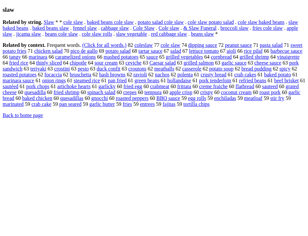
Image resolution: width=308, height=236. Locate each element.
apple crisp (180, 92)
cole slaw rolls (97, 34)
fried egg (133, 86)
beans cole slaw (61, 34)
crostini (62, 68)
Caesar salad (162, 63)
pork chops (37, 86)
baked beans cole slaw (110, 22)
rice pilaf (253, 51)
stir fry (277, 98)
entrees (147, 104)
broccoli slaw (235, 28)
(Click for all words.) (104, 45)
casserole (192, 68)
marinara (38, 57)
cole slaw (73, 22)
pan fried (117, 80)
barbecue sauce (286, 51)
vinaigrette (288, 57)
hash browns (112, 74)
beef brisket (286, 80)
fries (127, 104)
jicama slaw (28, 34)
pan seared (70, 104)
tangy (15, 57)
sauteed (270, 86)
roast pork (270, 92)
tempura (153, 92)
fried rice (18, 63)
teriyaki (38, 68)
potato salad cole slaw (161, 22)
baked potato (277, 74)
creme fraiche (213, 86)
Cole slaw (169, 28)
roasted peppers (132, 98)
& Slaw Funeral (199, 28)
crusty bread (213, 74)
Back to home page (23, 115)
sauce (152, 57)
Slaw (49, 22)
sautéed (10, 86)
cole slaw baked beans (261, 22)
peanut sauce (238, 45)
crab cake (41, 104)
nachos (162, 74)
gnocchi (99, 98)
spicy (285, 68)
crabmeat (159, 86)
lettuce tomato (204, 51)
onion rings (54, 80)
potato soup (221, 68)
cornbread (221, 57)
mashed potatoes (121, 57)
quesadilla (35, 92)
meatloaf (253, 98)
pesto (83, 68)
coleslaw (143, 45)
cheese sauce (267, 63)
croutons (137, 68)
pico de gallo (84, 51)
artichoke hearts (74, 86)
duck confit (108, 68)
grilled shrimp (254, 57)
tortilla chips (196, 104)
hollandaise (179, 80)
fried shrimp (67, 92)
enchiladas (225, 98)
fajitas (169, 104)
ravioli (140, 74)
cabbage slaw (115, 28)
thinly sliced (49, 63)
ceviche (133, 63)
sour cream (106, 63)
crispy (206, 92)
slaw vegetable (131, 34)
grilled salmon (198, 63)
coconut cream (236, 92)
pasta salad (271, 45)
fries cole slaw (268, 28)
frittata (184, 86)
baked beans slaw (50, 28)
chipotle (78, 63)
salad (175, 51)
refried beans (252, 80)
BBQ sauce (168, 98)
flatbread (245, 86)
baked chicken (37, 98)
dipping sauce (202, 45)
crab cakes (245, 74)
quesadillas (71, 98)
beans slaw (202, 34)
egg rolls (197, 98)
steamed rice (87, 80)
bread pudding (256, 68)
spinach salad (101, 92)
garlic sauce (233, 63)
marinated (13, 104)
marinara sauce (18, 80)
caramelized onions (75, 57)
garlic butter (102, 104)
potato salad (118, 51)
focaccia (53, 74)
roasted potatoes (20, 74)
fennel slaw (85, 28)
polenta (185, 74)
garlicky (106, 86)
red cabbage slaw (169, 34)
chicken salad (48, 51)
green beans (147, 80)
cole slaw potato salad (211, 22)
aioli (231, 51)
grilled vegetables (184, 57)
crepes (130, 92)
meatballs (164, 68)
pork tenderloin (215, 80)
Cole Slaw (144, 28)
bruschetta (80, 74)
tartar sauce (151, 51)
